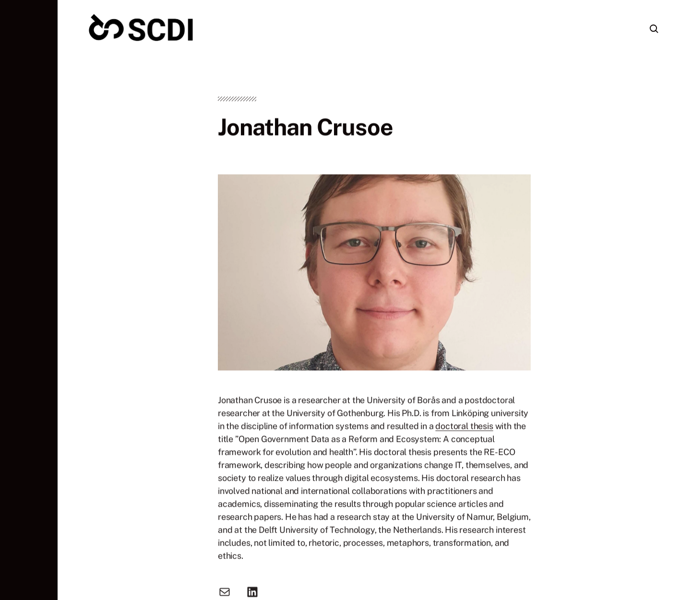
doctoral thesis (464, 428)
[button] (29, 300)
